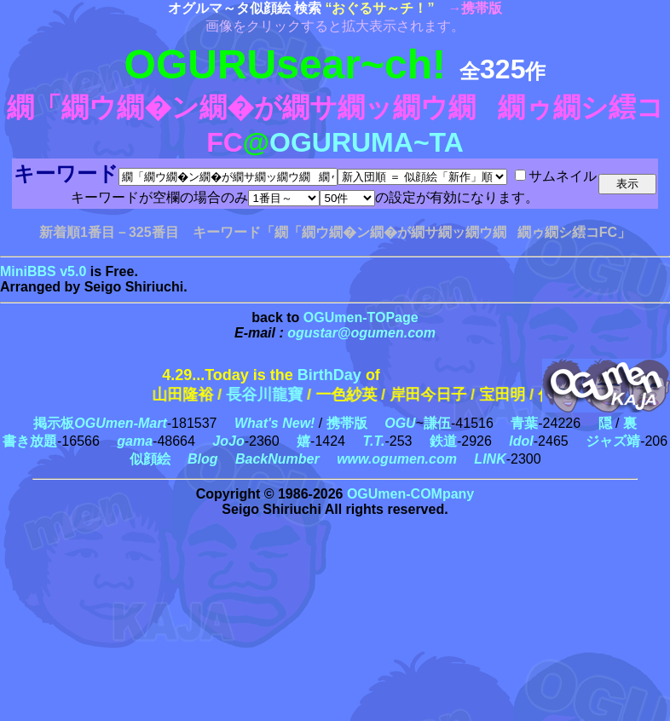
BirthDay (329, 375)
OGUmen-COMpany (410, 494)
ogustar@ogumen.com (361, 333)
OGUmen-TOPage (361, 317)
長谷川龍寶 (280, 394)
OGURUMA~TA (366, 142)
